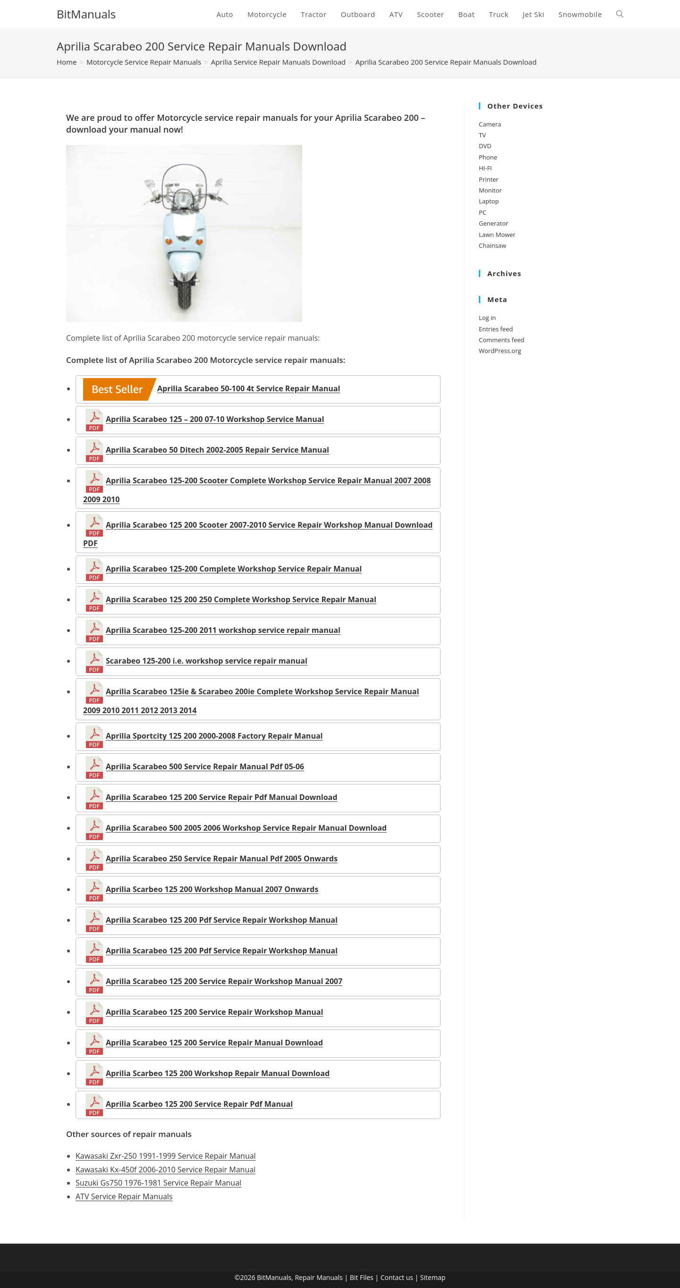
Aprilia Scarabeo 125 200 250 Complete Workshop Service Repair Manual (229, 599)
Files (367, 1277)
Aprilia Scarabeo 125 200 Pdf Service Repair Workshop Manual (210, 920)
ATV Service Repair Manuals (124, 1196)
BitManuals (86, 14)
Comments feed (501, 340)
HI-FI (485, 168)
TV (482, 135)
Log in (487, 317)
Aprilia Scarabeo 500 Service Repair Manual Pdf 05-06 (193, 766)
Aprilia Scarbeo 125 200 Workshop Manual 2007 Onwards (200, 889)
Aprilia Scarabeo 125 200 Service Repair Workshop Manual (203, 1012)
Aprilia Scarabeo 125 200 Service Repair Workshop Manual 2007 (212, 981)
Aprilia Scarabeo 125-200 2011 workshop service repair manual (211, 630)
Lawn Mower (497, 234)
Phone (488, 157)
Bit (354, 1277)
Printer (489, 179)
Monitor (490, 190)
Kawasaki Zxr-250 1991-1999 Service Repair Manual (166, 1156)
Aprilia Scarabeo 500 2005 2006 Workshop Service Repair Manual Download (235, 828)
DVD (485, 146)
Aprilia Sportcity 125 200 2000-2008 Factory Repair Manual (203, 736)
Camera (490, 124)
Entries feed (496, 329)
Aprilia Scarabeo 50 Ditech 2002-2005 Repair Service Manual (206, 450)
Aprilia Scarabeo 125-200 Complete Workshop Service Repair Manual (222, 569)
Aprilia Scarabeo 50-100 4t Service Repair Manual (211, 388)
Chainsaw (492, 245)
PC (482, 212)
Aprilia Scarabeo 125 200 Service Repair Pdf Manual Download (210, 797)
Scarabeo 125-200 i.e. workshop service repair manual (195, 661)
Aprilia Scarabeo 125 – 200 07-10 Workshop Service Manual (203, 419)
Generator (493, 223)
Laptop (489, 201)
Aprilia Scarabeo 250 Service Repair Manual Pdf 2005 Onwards (210, 858)
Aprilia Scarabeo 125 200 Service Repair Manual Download (203, 1042)
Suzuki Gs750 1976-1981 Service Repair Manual (158, 1183)
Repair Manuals (318, 1277)
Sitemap (432, 1277)
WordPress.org (500, 350)
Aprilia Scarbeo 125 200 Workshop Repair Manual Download (206, 1073)
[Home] (66, 62)
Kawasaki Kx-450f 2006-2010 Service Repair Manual (165, 1169)
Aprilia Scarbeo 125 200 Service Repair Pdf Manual (188, 1104)
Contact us (397, 1277)
